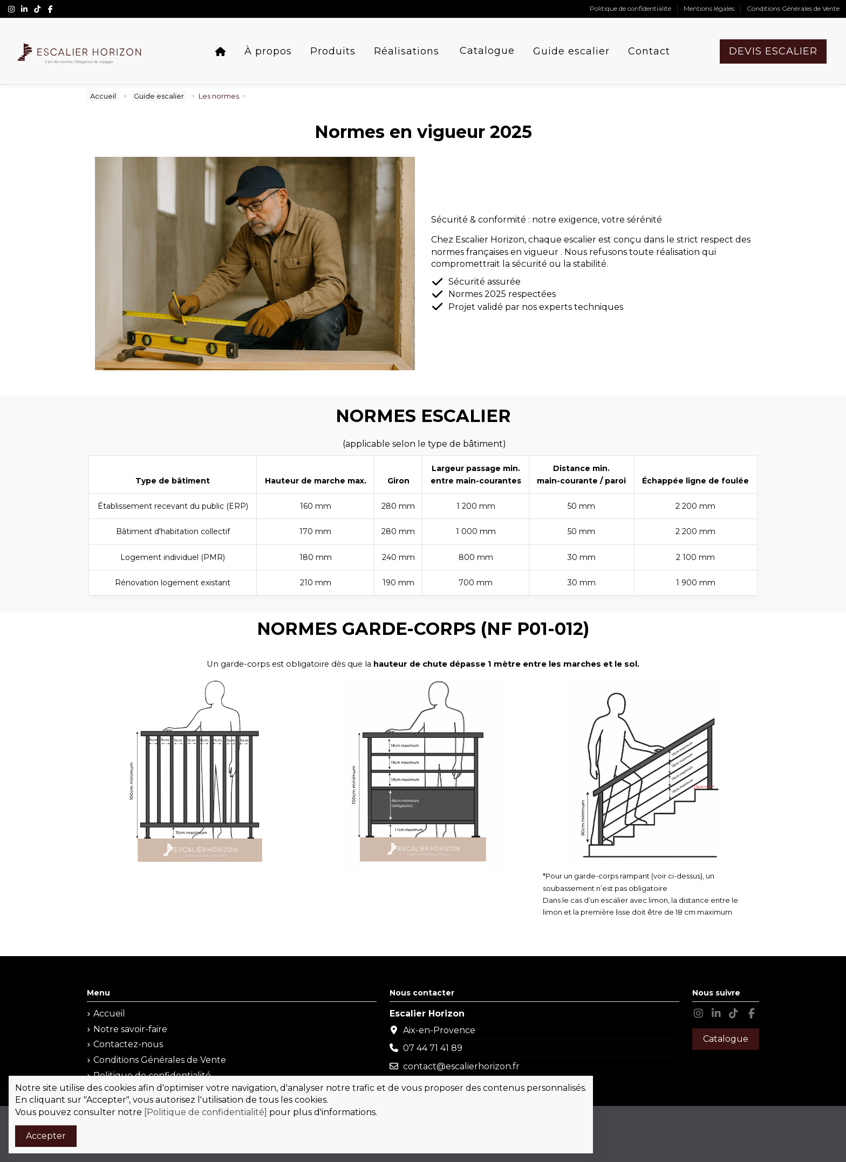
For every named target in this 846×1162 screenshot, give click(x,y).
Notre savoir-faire (130, 1029)
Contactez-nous (128, 1044)
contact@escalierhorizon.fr (461, 1066)
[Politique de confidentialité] (205, 1112)
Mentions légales (710, 8)
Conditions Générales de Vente (793, 8)
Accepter (46, 1136)
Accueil (109, 1013)
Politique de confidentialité (631, 8)
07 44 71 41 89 (432, 1048)
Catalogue (725, 1039)
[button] (268, 51)
